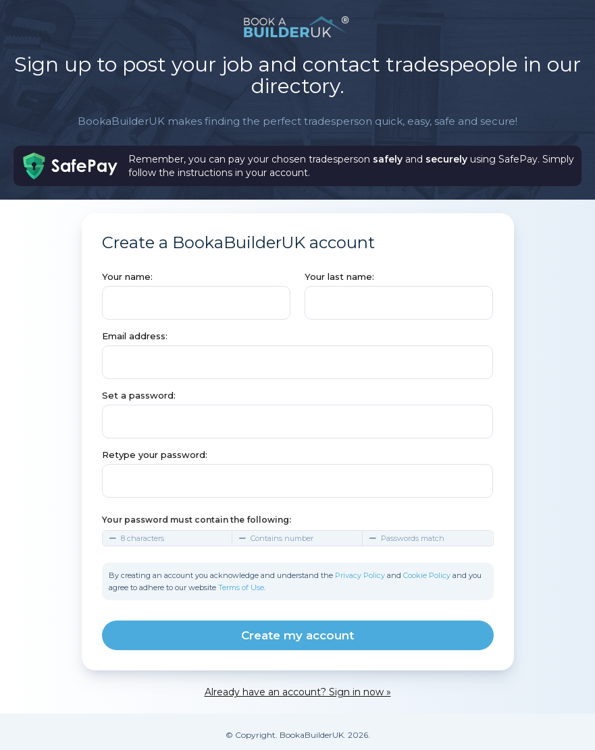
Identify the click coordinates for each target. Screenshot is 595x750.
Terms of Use (241, 587)
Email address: (134, 335)
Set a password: (139, 395)
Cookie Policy (426, 575)
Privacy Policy (360, 575)
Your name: (127, 276)
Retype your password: (154, 454)
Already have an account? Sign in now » (298, 692)
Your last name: (339, 276)
